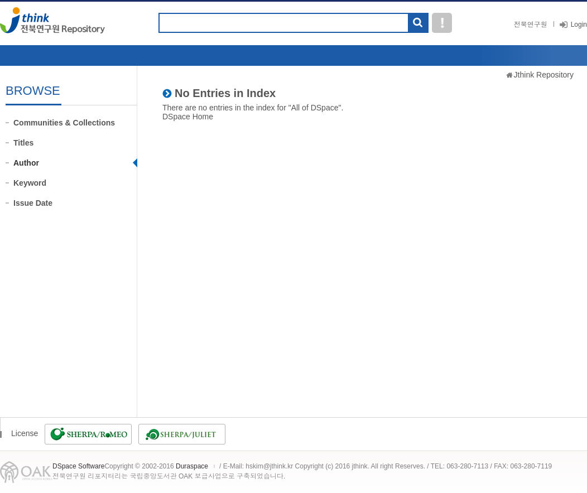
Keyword (29, 182)
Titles (23, 142)
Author (26, 162)
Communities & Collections (64, 122)
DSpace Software (78, 466)
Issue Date (32, 203)
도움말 (442, 23)
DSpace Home (187, 116)
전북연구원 (530, 24)
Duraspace (192, 466)
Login (579, 24)
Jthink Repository (544, 74)
